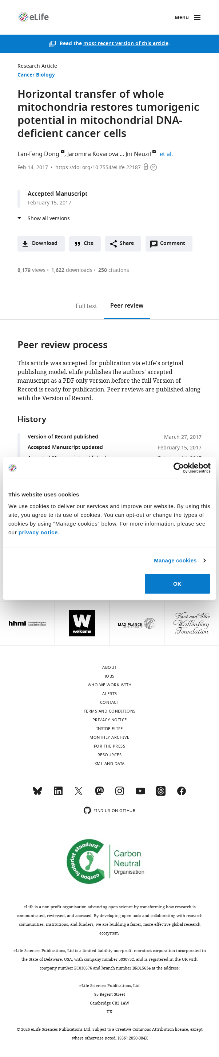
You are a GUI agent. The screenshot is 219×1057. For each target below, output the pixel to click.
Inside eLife (109, 729)
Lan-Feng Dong (38, 154)
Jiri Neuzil (138, 154)
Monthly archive (109, 737)
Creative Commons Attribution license (151, 1029)
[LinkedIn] (58, 794)
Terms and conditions (110, 711)
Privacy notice (109, 720)
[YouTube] (140, 794)
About (109, 667)
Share (127, 243)
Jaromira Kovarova (92, 154)
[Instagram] (120, 794)
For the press (110, 746)
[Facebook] (181, 794)
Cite (88, 243)
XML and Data (110, 764)
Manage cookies (175, 560)
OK (177, 583)
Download (44, 243)
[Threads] (161, 794)
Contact (109, 702)
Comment (175, 245)
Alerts (109, 694)
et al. (167, 154)
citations (113, 270)
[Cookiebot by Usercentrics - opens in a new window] (179, 468)
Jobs (110, 676)
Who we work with (110, 685)
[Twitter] (78, 794)
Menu (182, 18)
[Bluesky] (37, 794)
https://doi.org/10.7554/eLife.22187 (98, 167)
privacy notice (38, 532)
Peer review (126, 306)
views (31, 270)
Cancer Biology (36, 75)
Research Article (37, 66)
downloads (71, 270)
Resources (109, 755)
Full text (86, 306)
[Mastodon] (99, 794)
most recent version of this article (125, 44)
